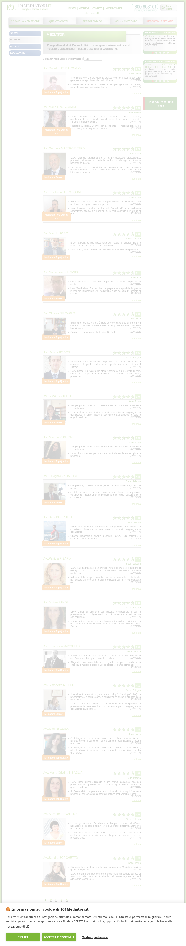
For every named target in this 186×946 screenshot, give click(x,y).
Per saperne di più (18, 926)
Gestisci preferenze (95, 937)
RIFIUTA (22, 937)
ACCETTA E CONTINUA (58, 937)
